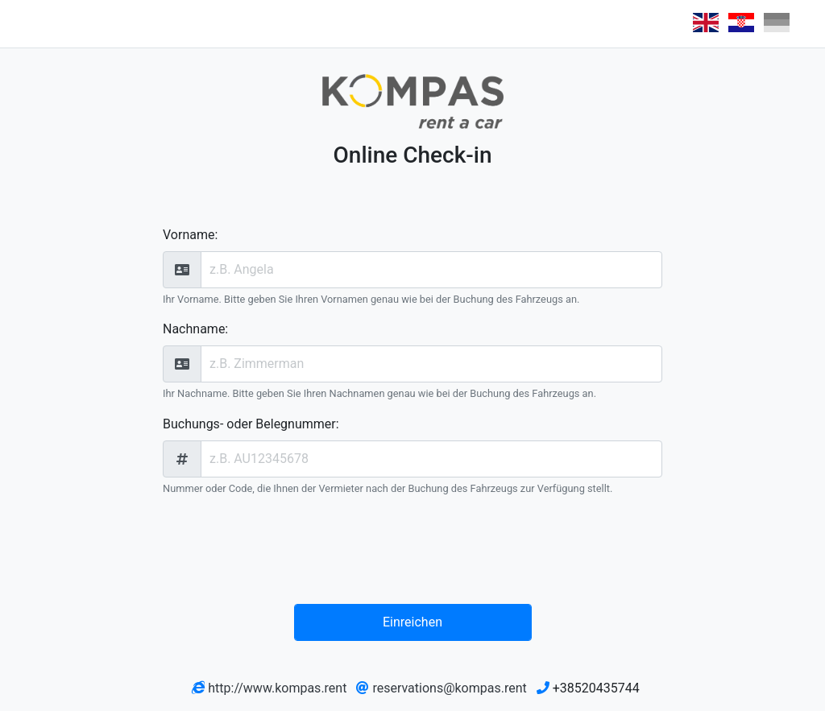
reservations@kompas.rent (449, 688)
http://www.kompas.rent (277, 688)
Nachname (194, 329)
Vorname (188, 234)
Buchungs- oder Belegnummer (249, 424)
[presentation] (416, 553)
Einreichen (412, 622)
